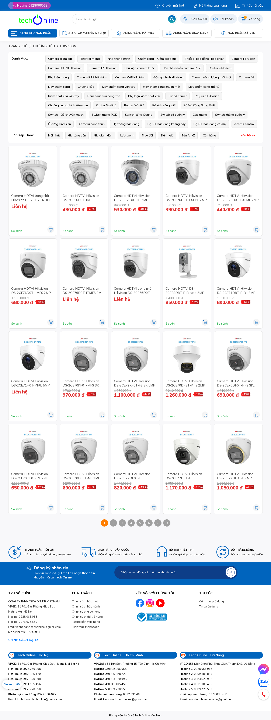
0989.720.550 (24, 689)
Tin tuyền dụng (208, 606)
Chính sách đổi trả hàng (87, 616)
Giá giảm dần (103, 135)
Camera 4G (246, 77)
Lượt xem (126, 135)
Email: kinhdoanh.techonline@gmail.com (34, 626)
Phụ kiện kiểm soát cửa (144, 96)
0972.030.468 (32, 694)
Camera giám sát (60, 59)
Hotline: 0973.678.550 (22, 621)
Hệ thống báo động (126, 124)
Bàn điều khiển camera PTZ (182, 68)
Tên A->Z (188, 135)
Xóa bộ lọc (248, 135)
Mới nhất (54, 135)
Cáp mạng (200, 115)
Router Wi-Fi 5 (106, 105)
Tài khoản (227, 19)
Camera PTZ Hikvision (92, 77)
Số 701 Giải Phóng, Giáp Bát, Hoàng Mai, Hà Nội (44, 663)
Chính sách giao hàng (86, 611)
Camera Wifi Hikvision (130, 77)
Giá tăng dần (77, 135)
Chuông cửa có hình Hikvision (68, 105)
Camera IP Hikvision (103, 68)
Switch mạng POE (104, 115)
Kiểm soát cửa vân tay (63, 96)
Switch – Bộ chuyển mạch (66, 115)
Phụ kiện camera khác (140, 68)
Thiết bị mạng (90, 59)
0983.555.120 (24, 674)
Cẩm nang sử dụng (211, 601)
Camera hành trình (92, 124)
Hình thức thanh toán (85, 626)
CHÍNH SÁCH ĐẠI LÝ (23, 640)
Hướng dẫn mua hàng (86, 621)
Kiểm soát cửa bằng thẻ (103, 96)
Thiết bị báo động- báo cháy (204, 59)
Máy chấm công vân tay (118, 87)
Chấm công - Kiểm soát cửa (157, 59)
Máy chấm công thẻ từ (203, 87)
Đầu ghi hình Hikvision (168, 77)
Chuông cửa (86, 87)
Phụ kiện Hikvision (207, 96)
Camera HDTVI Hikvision (64, 68)
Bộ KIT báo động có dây (210, 124)
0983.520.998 (24, 679)
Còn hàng (209, 135)
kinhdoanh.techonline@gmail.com (35, 699)
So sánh (16, 230)
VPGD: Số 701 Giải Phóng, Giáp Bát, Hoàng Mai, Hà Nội (31, 609)
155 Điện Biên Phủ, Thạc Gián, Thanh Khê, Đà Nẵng (217, 663)
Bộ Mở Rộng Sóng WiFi (199, 105)
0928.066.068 (24, 668)
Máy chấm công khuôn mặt (161, 87)
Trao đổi (147, 135)
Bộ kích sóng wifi (164, 105)
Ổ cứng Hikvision (59, 124)
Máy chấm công (59, 87)
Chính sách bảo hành (86, 606)
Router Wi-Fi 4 (134, 105)
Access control (244, 124)
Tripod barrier (177, 96)
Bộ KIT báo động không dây (166, 124)
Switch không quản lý (230, 115)
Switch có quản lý (172, 115)
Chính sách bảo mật (85, 601)
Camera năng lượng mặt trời (211, 77)
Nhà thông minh (119, 59)
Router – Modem (220, 68)
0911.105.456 (24, 684)
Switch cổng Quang (138, 115)
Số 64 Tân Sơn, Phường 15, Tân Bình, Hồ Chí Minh (130, 663)
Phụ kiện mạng (58, 77)
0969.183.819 (196, 674)
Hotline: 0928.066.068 (22, 616)
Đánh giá (167, 135)
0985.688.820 (110, 674)
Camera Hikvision (243, 59)
